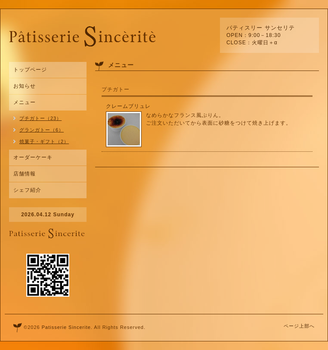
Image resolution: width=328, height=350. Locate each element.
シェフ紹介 (27, 190)
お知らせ (24, 86)
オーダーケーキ (33, 157)
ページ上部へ (299, 326)
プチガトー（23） (40, 118)
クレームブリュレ (128, 106)
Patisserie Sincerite (66, 327)
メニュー (24, 102)
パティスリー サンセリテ (260, 28)
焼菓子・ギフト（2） (44, 141)
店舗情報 (24, 174)
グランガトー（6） (41, 129)
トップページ (30, 70)
